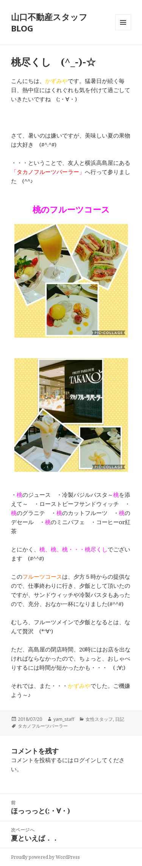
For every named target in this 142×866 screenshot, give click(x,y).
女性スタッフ (99, 719)
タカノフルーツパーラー (43, 726)
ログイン (84, 760)
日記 (119, 719)
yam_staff (63, 719)
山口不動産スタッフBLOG (49, 22)
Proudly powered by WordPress (45, 857)
